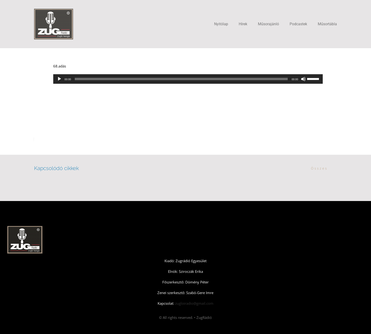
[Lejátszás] (59, 79)
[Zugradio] (53, 10)
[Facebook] (38, 139)
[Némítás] (303, 79)
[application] (188, 79)
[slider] (181, 79)
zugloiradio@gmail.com (193, 303)
